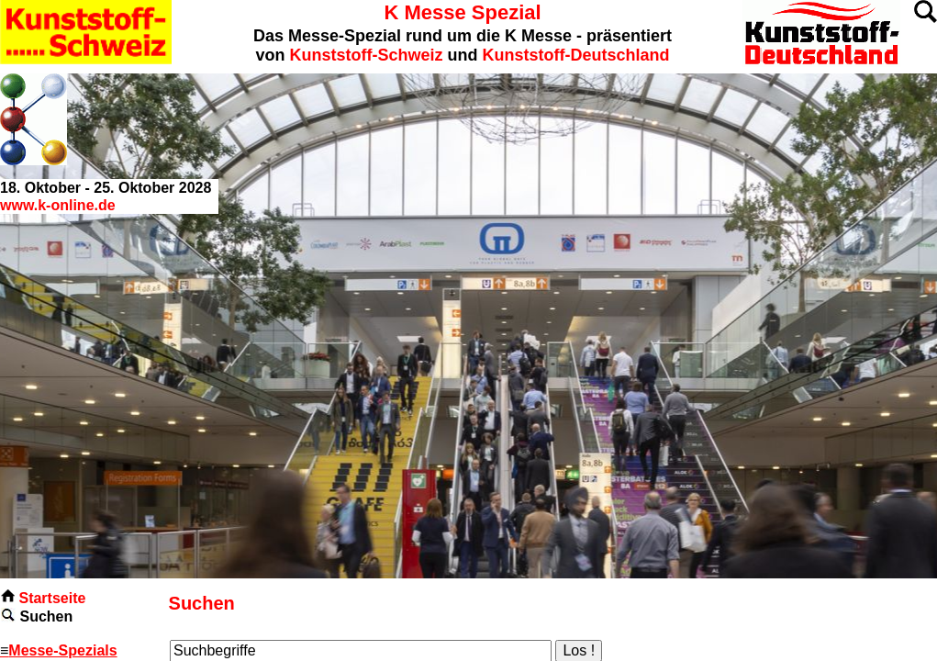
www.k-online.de (58, 205)
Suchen (46, 616)
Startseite (51, 598)
